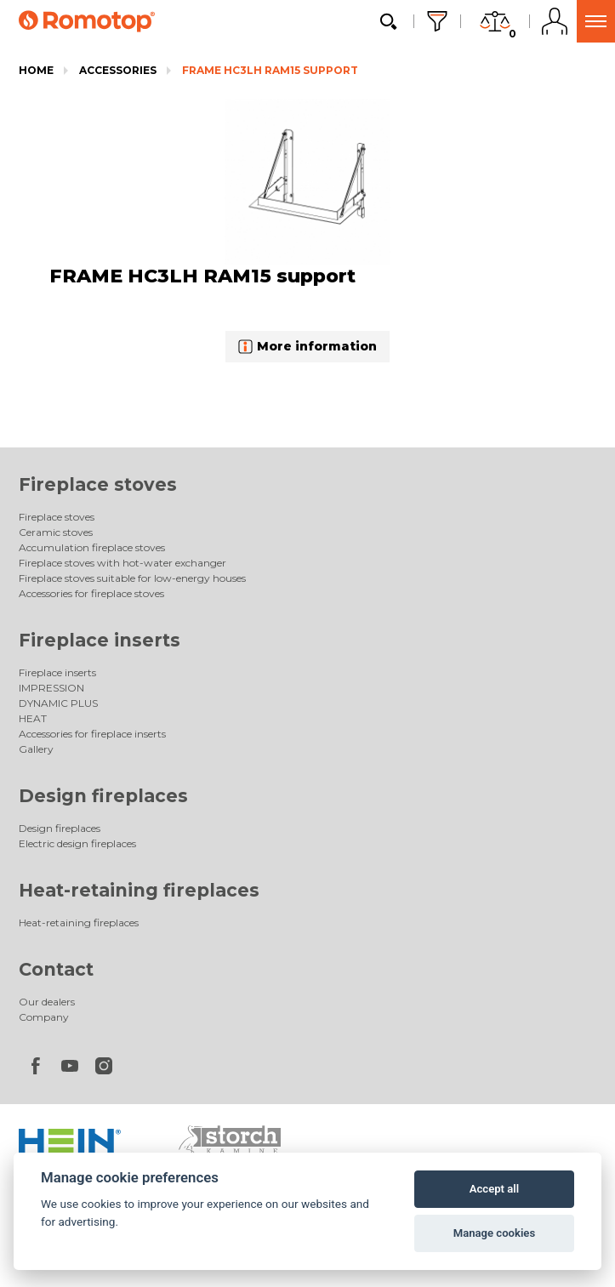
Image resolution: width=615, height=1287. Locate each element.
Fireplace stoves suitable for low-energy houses (132, 578)
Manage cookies (494, 1233)
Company (44, 1017)
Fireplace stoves (98, 484)
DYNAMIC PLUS (58, 703)
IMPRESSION (51, 687)
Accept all (494, 1188)
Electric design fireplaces (77, 843)
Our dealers (47, 1001)
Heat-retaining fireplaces (139, 890)
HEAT (33, 718)
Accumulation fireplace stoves (92, 547)
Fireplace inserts (99, 640)
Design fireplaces (103, 795)
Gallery (36, 749)
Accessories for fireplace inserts (92, 733)
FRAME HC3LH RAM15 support (270, 70)
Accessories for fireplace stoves (91, 593)
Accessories (118, 70)
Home (36, 70)
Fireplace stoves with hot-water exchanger (122, 562)
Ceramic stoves (56, 532)
